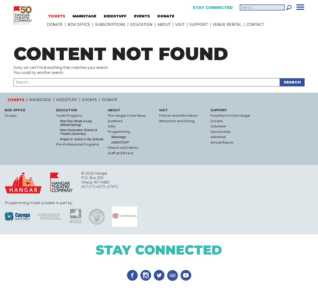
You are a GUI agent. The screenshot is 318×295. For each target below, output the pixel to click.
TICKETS (56, 16)
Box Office (79, 24)
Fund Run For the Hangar (231, 115)
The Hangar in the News (127, 115)
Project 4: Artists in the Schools (82, 139)
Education (141, 24)
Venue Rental (226, 24)
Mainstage (118, 137)
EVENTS (142, 16)
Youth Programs (69, 115)
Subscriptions (110, 24)
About (164, 24)
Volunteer (218, 126)
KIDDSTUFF (115, 16)
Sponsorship (221, 132)
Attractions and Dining (176, 121)
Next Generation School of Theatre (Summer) (78, 132)
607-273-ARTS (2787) (99, 186)
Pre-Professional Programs (77, 144)
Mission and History (123, 147)
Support (198, 24)
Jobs (111, 126)
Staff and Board (120, 153)
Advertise (218, 137)
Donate (217, 121)
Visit (180, 24)
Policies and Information (178, 115)
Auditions (115, 121)
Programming (119, 132)
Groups (10, 115)
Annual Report (222, 142)
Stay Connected (213, 7)
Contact (255, 24)
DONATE (165, 16)
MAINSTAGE (84, 16)
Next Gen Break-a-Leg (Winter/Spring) (76, 123)
